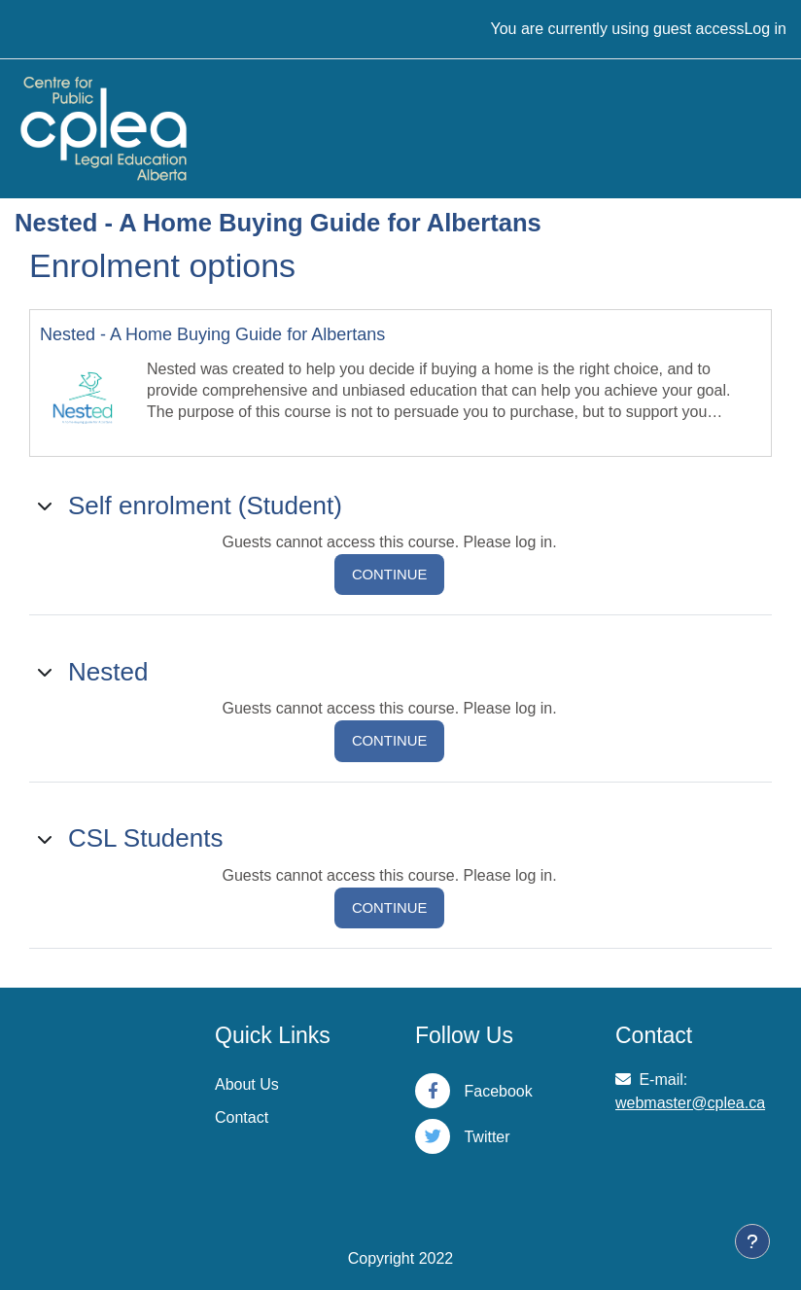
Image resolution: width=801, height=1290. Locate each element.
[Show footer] (752, 1241)
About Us (247, 1084)
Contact (241, 1117)
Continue (389, 574)
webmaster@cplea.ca (690, 1103)
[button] (46, 505)
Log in (765, 28)
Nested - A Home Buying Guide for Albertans (212, 334)
